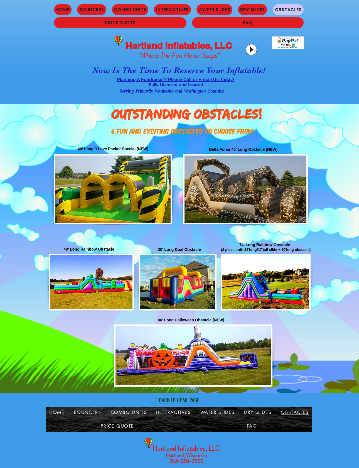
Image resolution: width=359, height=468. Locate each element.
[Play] (251, 49)
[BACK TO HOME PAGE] (179, 400)
